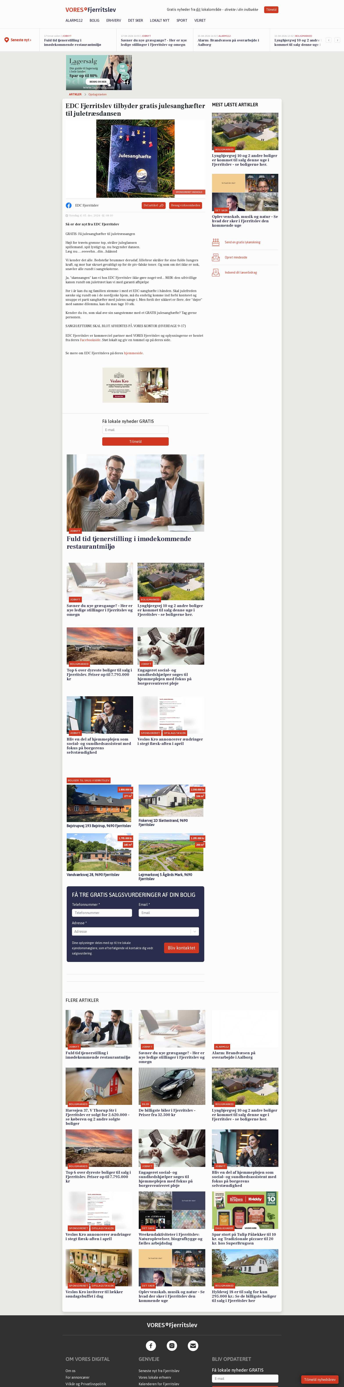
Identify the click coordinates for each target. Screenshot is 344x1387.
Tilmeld (271, 9)
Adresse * (79, 919)
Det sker (135, 20)
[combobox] (74, 927)
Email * (144, 900)
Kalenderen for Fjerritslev (159, 1380)
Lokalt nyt (160, 20)
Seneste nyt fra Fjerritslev (159, 1367)
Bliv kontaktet (181, 943)
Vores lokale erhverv (155, 1373)
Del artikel (154, 205)
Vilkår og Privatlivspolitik (86, 1380)
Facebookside (90, 340)
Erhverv (113, 20)
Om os (70, 1367)
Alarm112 (74, 20)
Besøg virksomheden (185, 205)
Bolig (94, 20)
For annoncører (78, 1373)
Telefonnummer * (86, 900)
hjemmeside (133, 353)
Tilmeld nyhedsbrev (320, 1380)
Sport (182, 20)
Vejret (200, 20)
